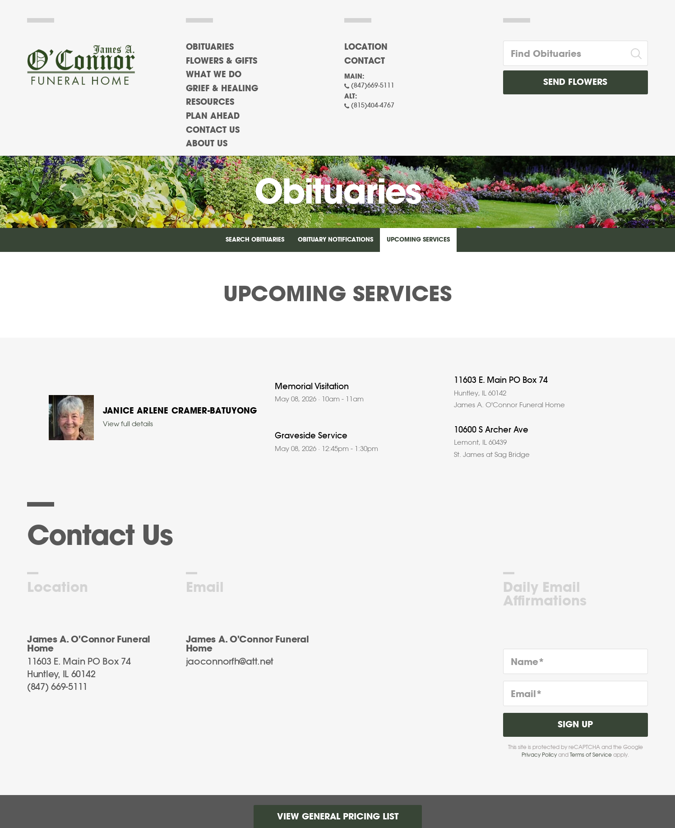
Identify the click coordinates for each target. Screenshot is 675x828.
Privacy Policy (539, 755)
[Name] (575, 661)
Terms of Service (591, 755)
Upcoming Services (418, 240)
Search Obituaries (255, 240)
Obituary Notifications (335, 240)
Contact (364, 61)
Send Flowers (575, 82)
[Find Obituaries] (564, 53)
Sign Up (575, 725)
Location (366, 47)
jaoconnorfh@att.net (230, 661)
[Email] (575, 693)
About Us (206, 144)
